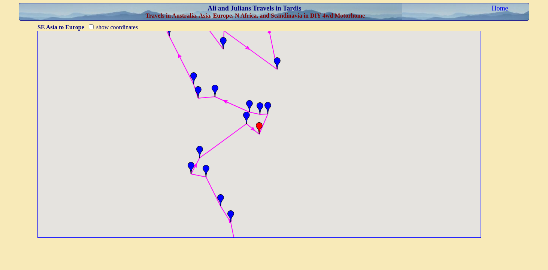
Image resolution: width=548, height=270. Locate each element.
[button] (231, 216)
